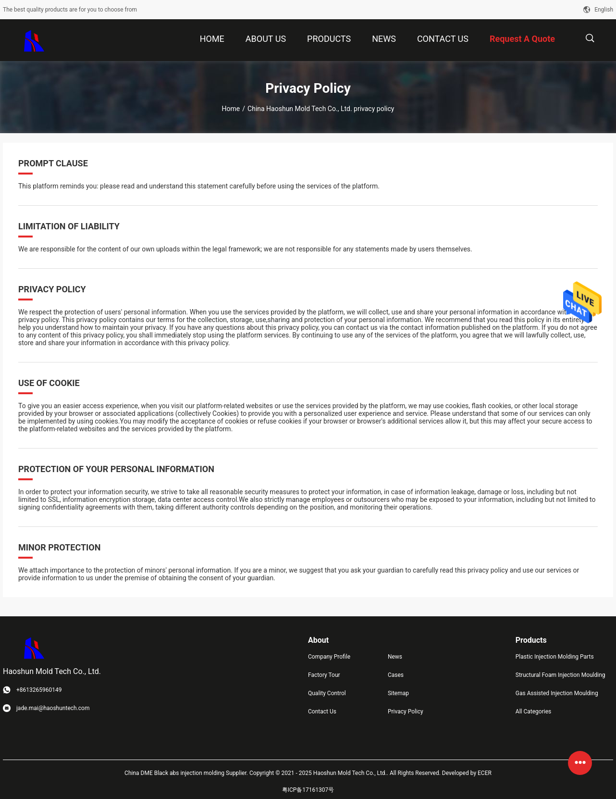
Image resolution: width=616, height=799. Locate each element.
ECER (485, 773)
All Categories (533, 711)
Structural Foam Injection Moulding (560, 675)
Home (231, 108)
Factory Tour (324, 675)
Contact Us (322, 711)
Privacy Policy (405, 711)
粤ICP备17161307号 (308, 790)
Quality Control (327, 693)
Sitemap (398, 693)
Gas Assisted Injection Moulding (557, 693)
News (395, 656)
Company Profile (329, 656)
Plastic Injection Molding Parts (555, 656)
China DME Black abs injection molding (174, 773)
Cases (396, 675)
